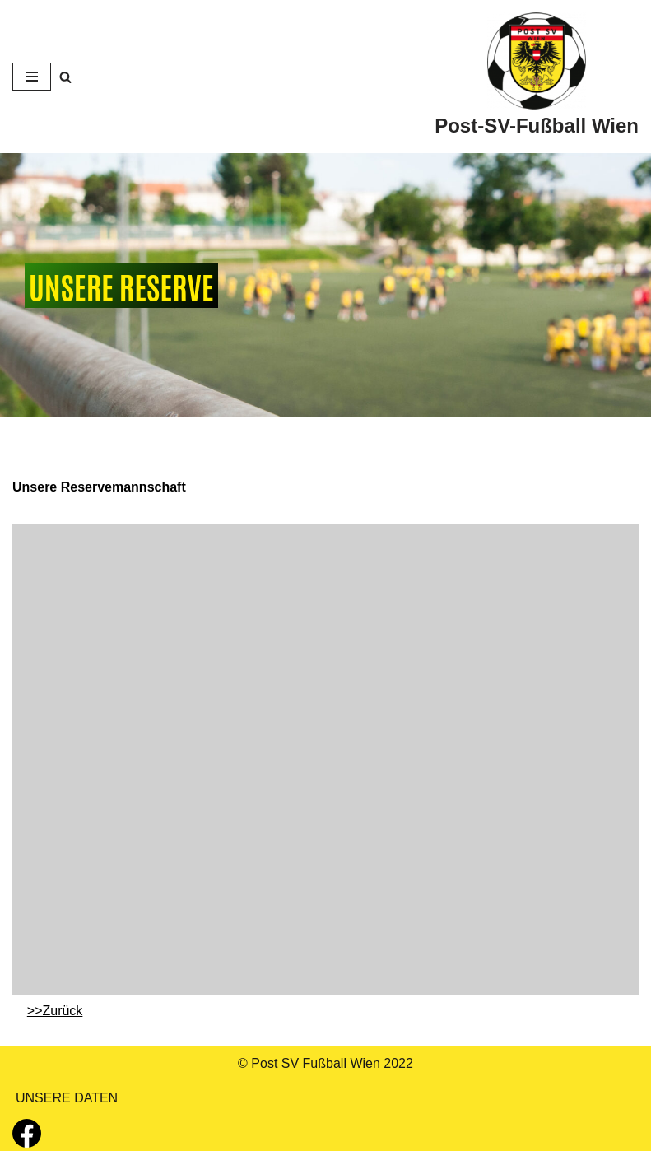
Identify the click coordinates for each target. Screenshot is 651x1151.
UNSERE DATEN (67, 1098)
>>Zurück (55, 1011)
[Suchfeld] (65, 77)
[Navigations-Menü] (31, 77)
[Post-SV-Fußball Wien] (537, 77)
